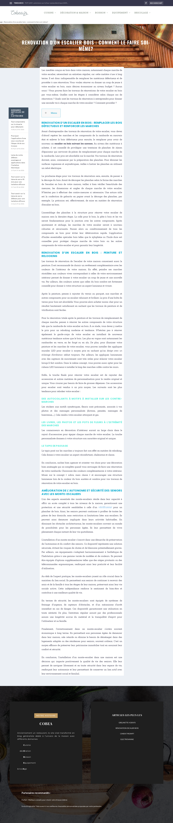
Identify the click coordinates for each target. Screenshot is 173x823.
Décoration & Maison (74, 14)
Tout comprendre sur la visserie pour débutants (18, 124)
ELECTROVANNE (127, 739)
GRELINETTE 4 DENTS (127, 722)
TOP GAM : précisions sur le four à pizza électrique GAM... (46, 3)
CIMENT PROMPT (127, 733)
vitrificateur (105, 507)
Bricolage (141, 14)
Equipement (120, 14)
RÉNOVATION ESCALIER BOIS (127, 728)
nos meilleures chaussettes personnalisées (62, 806)
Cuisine (49, 14)
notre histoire (46, 715)
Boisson (100, 14)
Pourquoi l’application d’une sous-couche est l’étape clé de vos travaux (18, 141)
